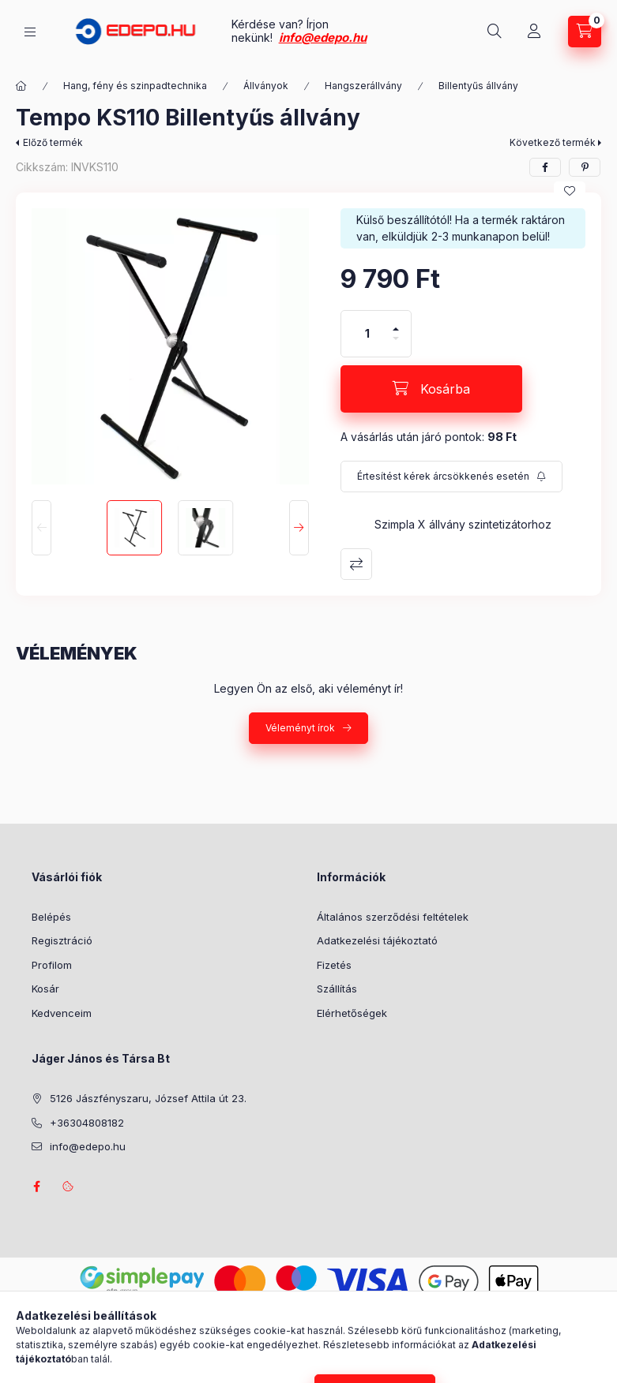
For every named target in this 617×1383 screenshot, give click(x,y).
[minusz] (395, 345)
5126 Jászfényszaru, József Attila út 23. (148, 1098)
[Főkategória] (21, 86)
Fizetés (334, 965)
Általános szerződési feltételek (392, 916)
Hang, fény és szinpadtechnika (135, 86)
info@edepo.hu (323, 37)
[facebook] (545, 167)
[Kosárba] (431, 389)
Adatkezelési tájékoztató (377, 940)
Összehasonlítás (356, 564)
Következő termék (553, 142)
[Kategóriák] (30, 32)
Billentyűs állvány (478, 86)
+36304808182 (87, 1122)
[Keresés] (494, 31)
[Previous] (41, 527)
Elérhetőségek (352, 1013)
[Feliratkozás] (451, 476)
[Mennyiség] (367, 334)
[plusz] (395, 322)
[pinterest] (584, 167)
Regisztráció (62, 940)
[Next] (299, 527)
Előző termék (53, 142)
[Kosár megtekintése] (584, 31)
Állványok (265, 86)
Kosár (45, 988)
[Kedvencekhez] (569, 190)
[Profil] (534, 31)
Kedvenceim (62, 1013)
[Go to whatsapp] (579, 1337)
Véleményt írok (300, 728)
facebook (36, 1186)
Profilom (52, 965)
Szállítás (337, 988)
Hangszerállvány (363, 86)
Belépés (51, 916)
